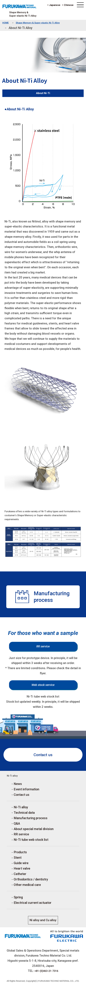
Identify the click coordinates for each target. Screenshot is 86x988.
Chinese (68, 5)
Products (20, 854)
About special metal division (34, 830)
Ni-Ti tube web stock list (31, 841)
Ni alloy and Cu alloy (43, 922)
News (18, 785)
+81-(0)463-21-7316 (46, 973)
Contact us (43, 755)
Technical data (24, 814)
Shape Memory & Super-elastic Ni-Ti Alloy (23, 14)
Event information (26, 790)
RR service (43, 647)
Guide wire (21, 865)
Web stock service (43, 686)
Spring (18, 899)
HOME (5, 22)
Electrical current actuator (32, 905)
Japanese (54, 5)
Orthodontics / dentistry (31, 881)
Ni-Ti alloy (21, 808)
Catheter (20, 876)
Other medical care (27, 887)
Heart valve (22, 870)
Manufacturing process (30, 819)
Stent (17, 859)
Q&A (17, 825)
